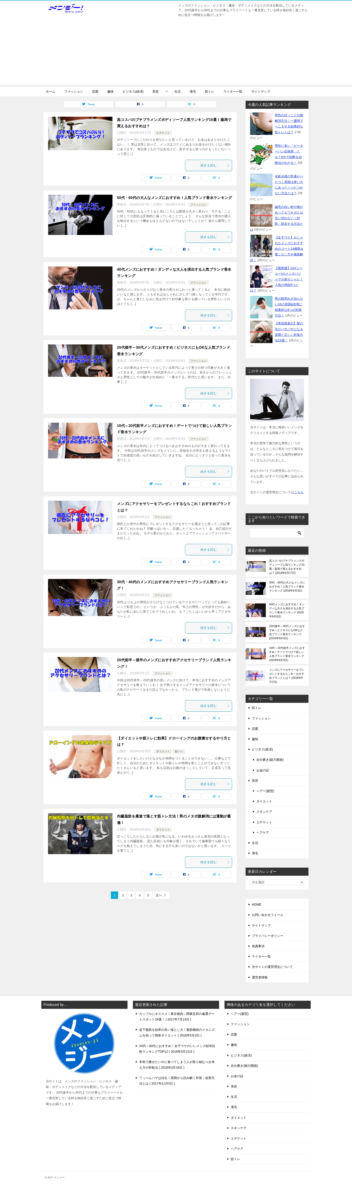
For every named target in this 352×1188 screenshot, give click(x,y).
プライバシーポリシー (267, 936)
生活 (177, 91)
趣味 (110, 91)
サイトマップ (260, 91)
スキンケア (264, 811)
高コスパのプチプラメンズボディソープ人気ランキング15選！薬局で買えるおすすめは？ (286, 566)
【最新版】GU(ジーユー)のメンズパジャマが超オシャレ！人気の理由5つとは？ (276, 279)
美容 (155, 91)
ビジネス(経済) (133, 91)
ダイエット (163, 751)
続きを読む (215, 165)
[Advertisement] (176, 53)
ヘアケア (262, 832)
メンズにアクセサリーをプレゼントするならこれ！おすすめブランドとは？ (286, 675)
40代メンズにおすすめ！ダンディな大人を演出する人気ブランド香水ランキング (286, 610)
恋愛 (95, 91)
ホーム (50, 91)
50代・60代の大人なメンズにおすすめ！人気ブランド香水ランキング (174, 198)
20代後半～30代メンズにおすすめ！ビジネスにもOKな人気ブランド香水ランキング (287, 632)
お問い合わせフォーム (267, 915)
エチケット (163, 132)
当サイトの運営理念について (272, 967)
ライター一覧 (232, 91)
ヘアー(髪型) (265, 791)
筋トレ (209, 91)
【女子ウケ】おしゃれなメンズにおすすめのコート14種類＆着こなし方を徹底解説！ (277, 249)
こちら (299, 492)
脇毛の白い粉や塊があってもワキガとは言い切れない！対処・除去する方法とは (276, 218)
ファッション (73, 91)
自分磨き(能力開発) (270, 759)
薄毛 (193, 91)
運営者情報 (260, 977)
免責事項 (258, 946)
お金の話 (262, 770)
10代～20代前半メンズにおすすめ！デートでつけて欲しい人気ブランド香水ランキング (287, 654)
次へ (159, 895)
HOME (256, 904)
